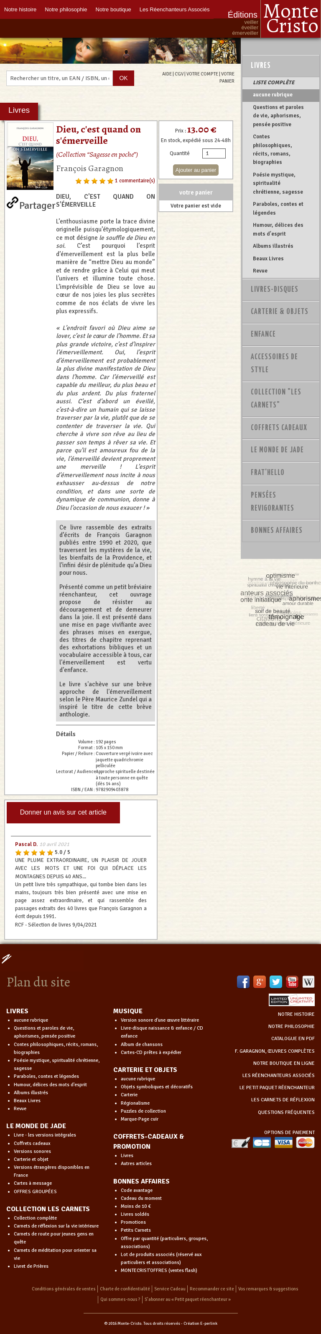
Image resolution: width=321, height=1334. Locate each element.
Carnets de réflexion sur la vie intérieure (56, 1226)
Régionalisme (135, 1103)
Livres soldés (135, 1214)
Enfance (263, 334)
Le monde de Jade (277, 450)
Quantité (180, 153)
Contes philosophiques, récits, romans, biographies (272, 149)
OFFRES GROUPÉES (35, 1192)
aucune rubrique (273, 94)
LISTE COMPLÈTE (273, 82)
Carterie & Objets (279, 312)
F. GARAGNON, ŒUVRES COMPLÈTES (275, 1051)
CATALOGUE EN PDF (293, 1039)
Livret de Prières (31, 1266)
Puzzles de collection (143, 1111)
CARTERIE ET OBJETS (145, 1070)
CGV (179, 74)
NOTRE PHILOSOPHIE (291, 1026)
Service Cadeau (170, 1289)
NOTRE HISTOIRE (296, 1014)
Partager (37, 203)
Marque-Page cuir (139, 1119)
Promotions (133, 1222)
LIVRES (17, 1011)
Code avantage (137, 1190)
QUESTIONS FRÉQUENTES (286, 1112)
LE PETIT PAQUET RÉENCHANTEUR (277, 1088)
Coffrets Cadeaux (279, 428)
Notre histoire (20, 9)
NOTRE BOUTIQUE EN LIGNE (284, 1063)
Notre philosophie (66, 9)
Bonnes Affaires (277, 531)
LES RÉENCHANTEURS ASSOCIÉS (278, 1075)
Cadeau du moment (141, 1198)
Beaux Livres (268, 258)
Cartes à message (33, 1183)
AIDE (167, 74)
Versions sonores (32, 1151)
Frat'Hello (268, 473)
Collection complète (35, 1218)
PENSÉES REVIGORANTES (272, 502)
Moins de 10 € (136, 1206)
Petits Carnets (136, 1230)
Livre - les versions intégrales (45, 1135)
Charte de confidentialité (125, 1289)
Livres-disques (274, 289)
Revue (260, 270)
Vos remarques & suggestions (268, 1289)
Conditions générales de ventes (64, 1289)
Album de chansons (142, 1044)
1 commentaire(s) (135, 180)
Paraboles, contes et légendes (278, 208)
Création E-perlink (200, 1323)
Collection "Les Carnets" (276, 399)
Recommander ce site (212, 1289)
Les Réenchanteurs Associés (175, 9)
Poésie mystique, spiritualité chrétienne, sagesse (278, 183)
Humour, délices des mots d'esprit (278, 229)
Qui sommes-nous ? (120, 1299)
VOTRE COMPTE (202, 74)
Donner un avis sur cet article (63, 812)
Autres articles (136, 1163)
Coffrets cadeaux (32, 1143)
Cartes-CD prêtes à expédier (151, 1052)
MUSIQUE (128, 1011)
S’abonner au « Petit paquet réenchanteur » (188, 1299)
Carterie (129, 1095)
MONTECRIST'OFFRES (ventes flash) (159, 1270)
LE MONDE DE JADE (36, 1126)
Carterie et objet (31, 1159)
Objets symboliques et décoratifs (157, 1087)
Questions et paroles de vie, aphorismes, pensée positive (278, 116)
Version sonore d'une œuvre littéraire (160, 1020)
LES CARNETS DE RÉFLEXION (283, 1100)
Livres (261, 66)
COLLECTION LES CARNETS (48, 1209)
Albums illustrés (273, 246)
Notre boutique (113, 9)
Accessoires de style (274, 363)
